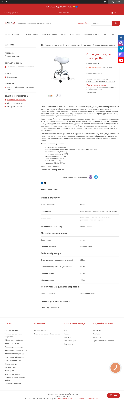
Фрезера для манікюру (14, 347)
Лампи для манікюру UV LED (16, 350)
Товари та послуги (12, 34)
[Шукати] (116, 23)
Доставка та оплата (92, 34)
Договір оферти (70, 341)
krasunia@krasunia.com (16, 100)
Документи (68, 344)
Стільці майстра (11, 364)
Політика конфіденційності (89, 398)
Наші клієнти (75, 34)
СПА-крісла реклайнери (14, 340)
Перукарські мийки (12, 371)
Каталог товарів (11, 330)
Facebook (97, 337)
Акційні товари (32, 34)
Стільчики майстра (71, 45)
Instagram (97, 330)
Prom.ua (75, 394)
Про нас (67, 334)
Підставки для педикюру (14, 354)
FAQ (105, 34)
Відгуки (64, 34)
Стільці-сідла (85, 45)
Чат (113, 395)
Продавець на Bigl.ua (62, 396)
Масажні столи (10, 367)
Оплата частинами (49, 34)
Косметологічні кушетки (14, 357)
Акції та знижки (40, 330)
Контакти (67, 337)
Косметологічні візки (13, 360)
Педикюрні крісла (12, 343)
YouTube (96, 334)
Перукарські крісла (12, 374)
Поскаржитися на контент (67, 398)
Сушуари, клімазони (13, 384)
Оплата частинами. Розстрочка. (47, 334)
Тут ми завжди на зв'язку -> (104, 341)
